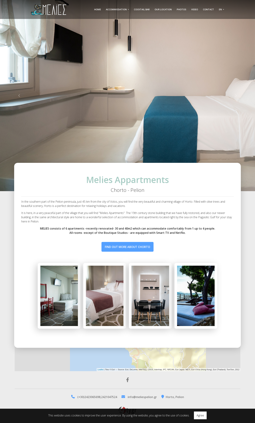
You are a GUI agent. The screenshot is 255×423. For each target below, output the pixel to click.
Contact (208, 11)
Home (97, 11)
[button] (19, 95)
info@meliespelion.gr (142, 397)
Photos (181, 11)
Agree (200, 415)
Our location (163, 11)
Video (194, 11)
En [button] (220, 11)
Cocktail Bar (142, 11)
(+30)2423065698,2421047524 (97, 397)
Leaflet (100, 369)
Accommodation (116, 11)
